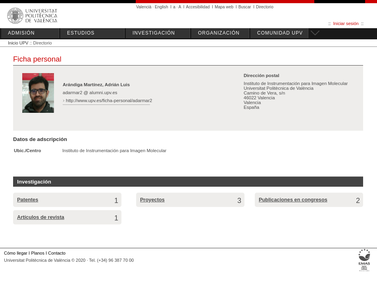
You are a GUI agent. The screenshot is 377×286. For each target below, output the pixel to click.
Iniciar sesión (346, 23)
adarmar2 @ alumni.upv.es (90, 92)
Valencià (144, 7)
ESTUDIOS (80, 33)
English (161, 7)
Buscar (245, 7)
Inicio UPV (18, 43)
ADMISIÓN (21, 33)
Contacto (56, 253)
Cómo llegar (15, 253)
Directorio (264, 7)
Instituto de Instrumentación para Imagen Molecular (114, 150)
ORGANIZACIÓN (219, 33)
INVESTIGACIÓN (154, 33)
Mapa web (224, 7)
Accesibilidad (198, 7)
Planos (37, 253)
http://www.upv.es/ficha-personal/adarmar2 (109, 100)
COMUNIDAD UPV (280, 33)
